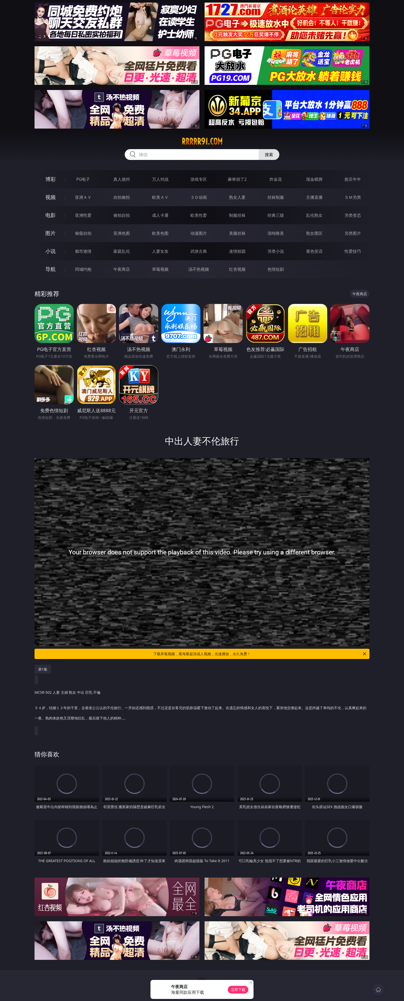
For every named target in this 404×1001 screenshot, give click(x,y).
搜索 (269, 154)
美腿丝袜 (237, 233)
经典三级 (275, 215)
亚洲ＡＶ (83, 197)
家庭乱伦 (121, 251)
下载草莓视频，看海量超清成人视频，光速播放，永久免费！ (260, 654)
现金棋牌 (314, 179)
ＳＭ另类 (352, 197)
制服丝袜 (237, 215)
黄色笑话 (314, 251)
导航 (50, 269)
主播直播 (314, 197)
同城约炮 (83, 269)
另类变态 (352, 215)
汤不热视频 (198, 269)
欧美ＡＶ (160, 197)
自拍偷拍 (121, 197)
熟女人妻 (237, 197)
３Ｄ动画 (198, 197)
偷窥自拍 (83, 233)
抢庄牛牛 (352, 179)
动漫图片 (198, 233)
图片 (50, 233)
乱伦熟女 (314, 215)
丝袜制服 (275, 197)
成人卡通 (160, 215)
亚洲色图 (121, 233)
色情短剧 (275, 269)
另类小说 (275, 251)
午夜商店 (121, 269)
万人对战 (160, 179)
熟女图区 (314, 233)
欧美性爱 (198, 215)
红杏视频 (237, 269)
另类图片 (352, 233)
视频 (50, 197)
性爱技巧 (352, 251)
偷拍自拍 (121, 215)
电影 (50, 215)
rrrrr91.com (202, 141)
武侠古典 (198, 251)
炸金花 (276, 179)
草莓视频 (160, 269)
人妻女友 (160, 251)
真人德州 (121, 179)
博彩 (50, 179)
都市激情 (83, 251)
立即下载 (238, 989)
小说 (50, 251)
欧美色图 (160, 233)
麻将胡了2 (237, 179)
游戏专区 (198, 179)
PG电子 (83, 179)
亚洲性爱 (83, 215)
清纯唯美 (275, 233)
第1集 (42, 669)
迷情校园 (237, 251)
